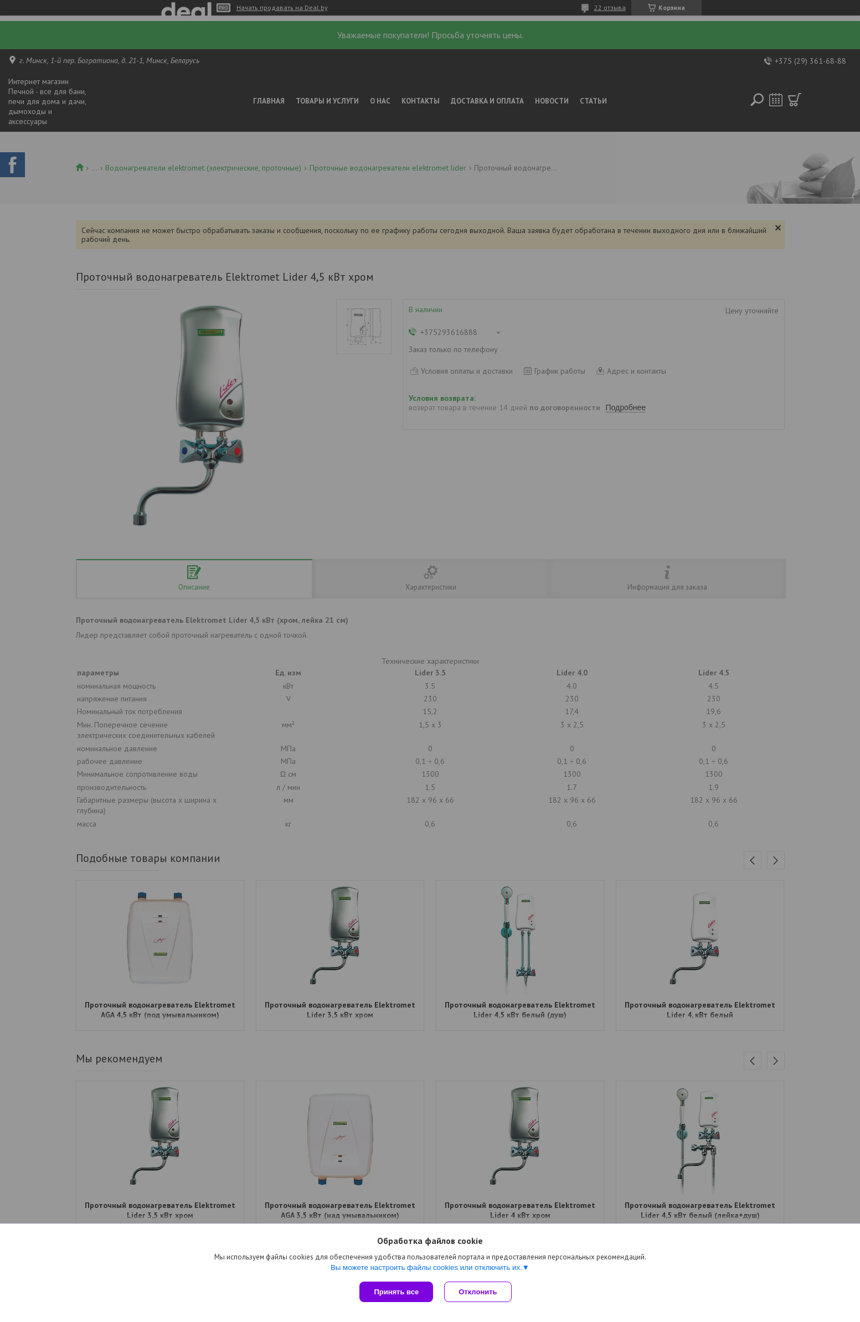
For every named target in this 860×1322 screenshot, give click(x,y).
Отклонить (478, 1292)
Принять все (396, 1292)
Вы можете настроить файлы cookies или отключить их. (426, 1267)
